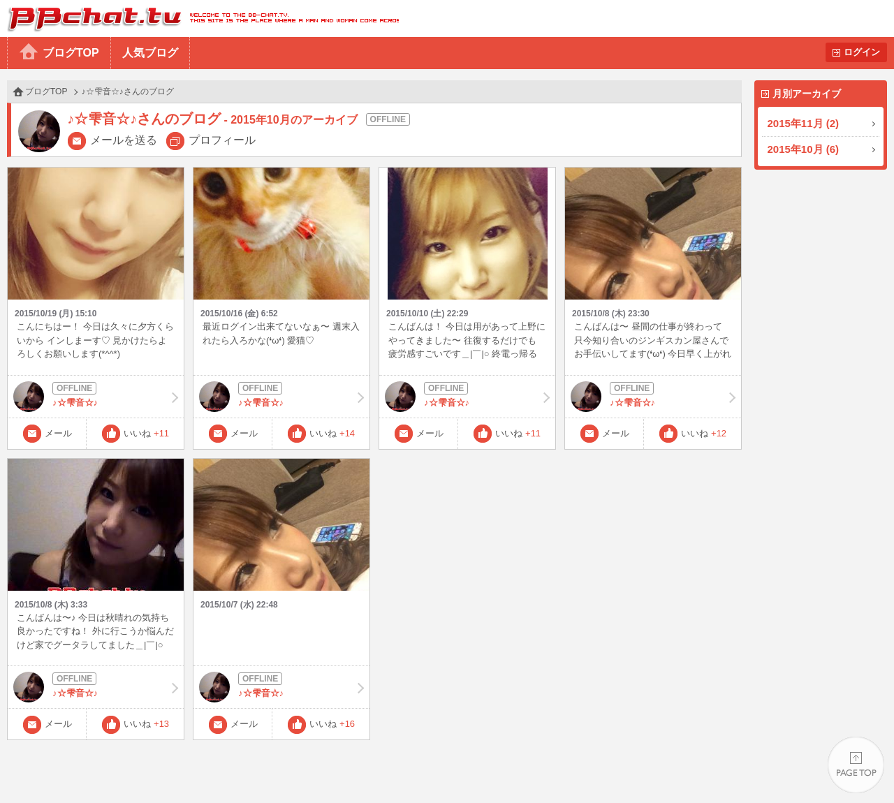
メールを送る (123, 140)
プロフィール (222, 140)
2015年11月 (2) (804, 123)
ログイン (862, 52)
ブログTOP (71, 53)
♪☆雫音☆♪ (96, 396)
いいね (146, 433)
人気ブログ (150, 53)
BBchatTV (199, 18)
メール (58, 433)
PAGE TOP (856, 765)
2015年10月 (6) (804, 149)
